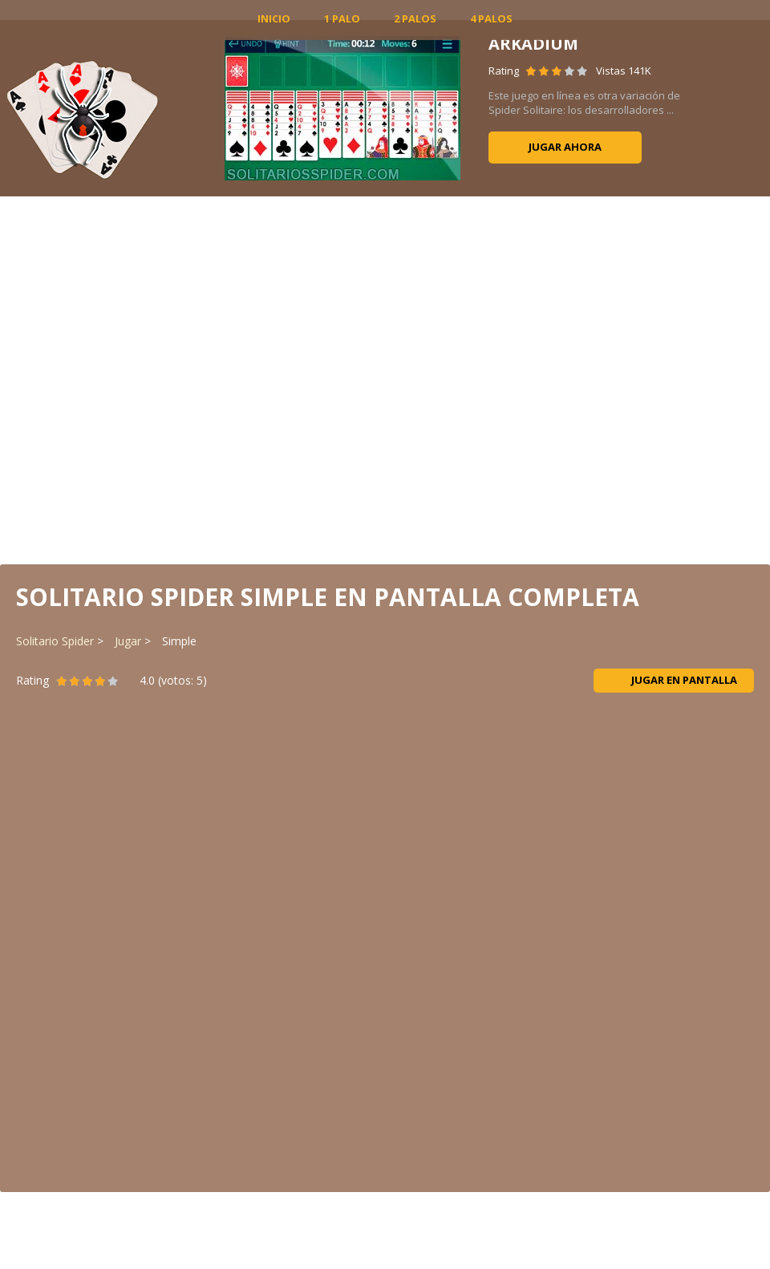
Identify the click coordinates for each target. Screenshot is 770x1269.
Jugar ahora (565, 146)
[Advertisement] (385, 378)
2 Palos (415, 18)
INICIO (273, 18)
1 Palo (342, 18)
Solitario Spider (55, 641)
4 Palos (491, 18)
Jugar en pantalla (674, 680)
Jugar (128, 641)
